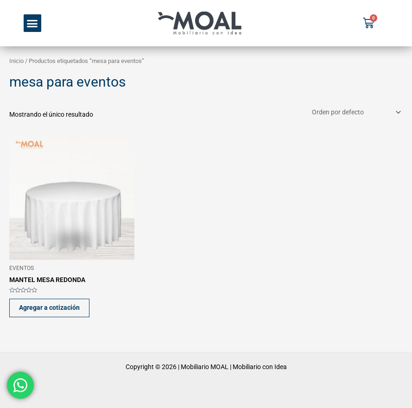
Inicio (16, 60)
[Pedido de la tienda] (356, 112)
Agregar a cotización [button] (49, 307)
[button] (32, 23)
